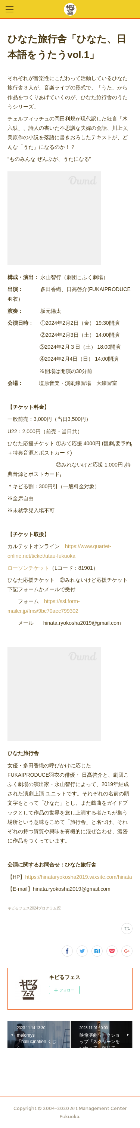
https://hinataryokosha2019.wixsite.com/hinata (78, 877)
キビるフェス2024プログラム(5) (34, 908)
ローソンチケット (28, 568)
